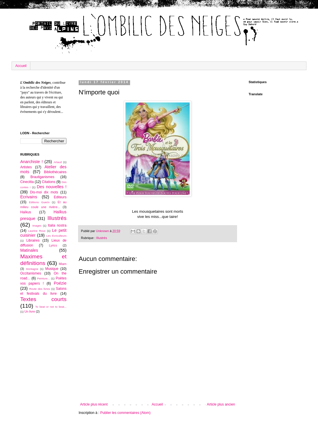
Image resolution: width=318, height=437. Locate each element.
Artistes (26, 167)
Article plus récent (94, 404)
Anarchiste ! (31, 161)
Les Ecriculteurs (56, 235)
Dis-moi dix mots (44, 192)
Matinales (29, 250)
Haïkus (25, 212)
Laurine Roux (36, 230)
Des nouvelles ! (51, 186)
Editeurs (60, 197)
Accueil (21, 66)
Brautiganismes (42, 177)
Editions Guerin (39, 202)
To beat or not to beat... (50, 306)
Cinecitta (27, 182)
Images (36, 225)
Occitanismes (30, 273)
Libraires (33, 240)
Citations (49, 182)
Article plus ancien (221, 404)
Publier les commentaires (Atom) (125, 413)
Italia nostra (57, 225)
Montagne (32, 268)
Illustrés (101, 238)
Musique (51, 269)
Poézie (60, 283)
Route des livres (39, 288)
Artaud (57, 162)
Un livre (29, 311)
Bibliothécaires (55, 172)
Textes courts (43, 299)
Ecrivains (28, 197)
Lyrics (53, 245)
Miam (62, 264)
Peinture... (43, 278)
